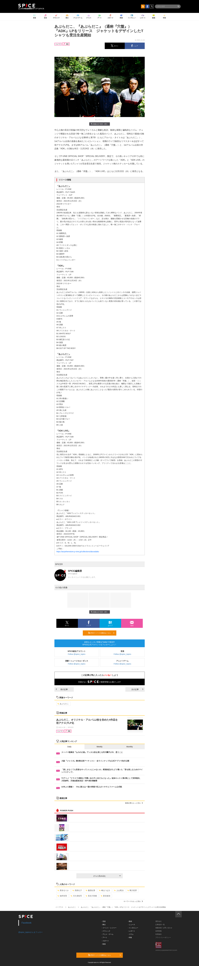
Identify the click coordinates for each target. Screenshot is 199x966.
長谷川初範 (91, 896)
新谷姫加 (105, 896)
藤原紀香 (90, 890)
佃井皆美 (62, 896)
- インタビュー (133, 928)
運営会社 (158, 921)
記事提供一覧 (160, 924)
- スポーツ (105, 941)
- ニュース (131, 924)
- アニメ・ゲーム (107, 934)
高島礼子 (77, 890)
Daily (69, 747)
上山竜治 (119, 890)
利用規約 (158, 934)
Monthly (129, 747)
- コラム (130, 934)
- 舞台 (104, 924)
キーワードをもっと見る (133, 901)
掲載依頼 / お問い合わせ (163, 928)
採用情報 (158, 931)
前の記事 (62, 689)
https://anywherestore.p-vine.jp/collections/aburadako (77, 552)
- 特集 (130, 937)
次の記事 (137, 689)
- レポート (131, 931)
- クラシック (106, 931)
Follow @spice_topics (76, 654)
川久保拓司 (76, 896)
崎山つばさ (104, 890)
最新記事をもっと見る (134, 803)
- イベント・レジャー (109, 928)
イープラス (59, 907)
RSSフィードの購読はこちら (101, 633)
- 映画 (104, 944)
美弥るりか (63, 890)
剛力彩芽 (132, 890)
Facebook (26, 922)
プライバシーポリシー (163, 937)
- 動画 (130, 921)
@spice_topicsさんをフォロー (30, 932)
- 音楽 (104, 921)
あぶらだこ (63, 704)
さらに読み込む (107, 876)
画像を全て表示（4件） (99, 124)
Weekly (100, 747)
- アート (104, 937)
